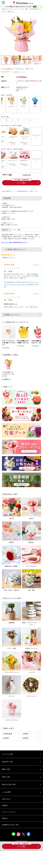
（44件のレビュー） (19, 72)
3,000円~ (26, 734)
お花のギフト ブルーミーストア (10, 9)
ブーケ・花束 (24, 9)
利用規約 (5, 805)
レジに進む (21, 846)
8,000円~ (26, 738)
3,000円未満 (7, 734)
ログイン (25, 191)
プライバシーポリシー (9, 812)
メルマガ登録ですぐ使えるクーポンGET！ (19, 6)
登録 (35, 6)
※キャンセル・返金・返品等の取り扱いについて (14, 242)
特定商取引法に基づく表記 (10, 825)
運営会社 (5, 818)
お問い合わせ (6, 799)
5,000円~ (6, 738)
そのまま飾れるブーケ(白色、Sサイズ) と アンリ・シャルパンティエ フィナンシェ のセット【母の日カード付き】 (21, 284)
